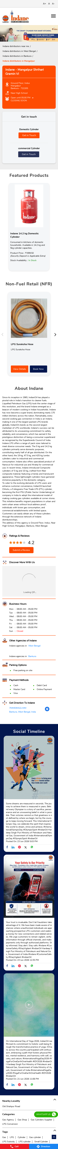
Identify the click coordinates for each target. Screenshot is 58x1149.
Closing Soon (19, 100)
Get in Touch (29, 135)
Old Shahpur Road (11, 1106)
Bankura (32, 656)
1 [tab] (27, 38)
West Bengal (34, 645)
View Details (19, 369)
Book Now (38, 369)
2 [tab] (31, 38)
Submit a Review (21, 550)
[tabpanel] (29, 33)
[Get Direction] (47, 710)
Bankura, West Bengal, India (22, 711)
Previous (3, 334)
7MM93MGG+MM (17, 708)
